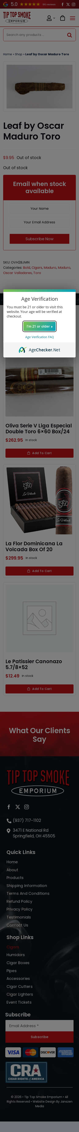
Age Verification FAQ (39, 337)
